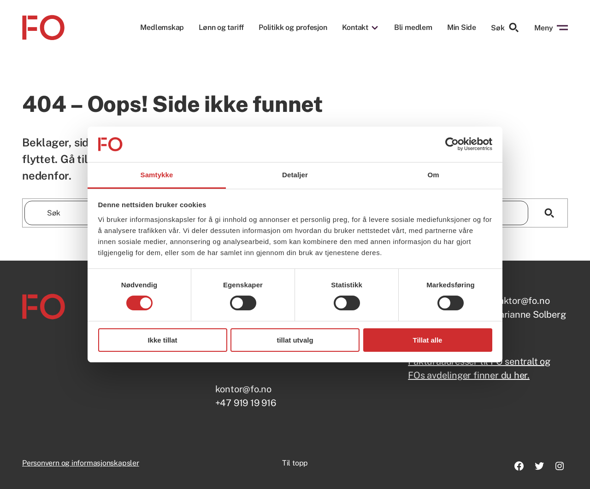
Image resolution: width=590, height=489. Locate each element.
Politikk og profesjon (293, 27)
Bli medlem (413, 27)
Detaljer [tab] (295, 175)
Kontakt (355, 27)
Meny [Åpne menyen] (551, 27)
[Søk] (549, 213)
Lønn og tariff (221, 27)
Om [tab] (433, 175)
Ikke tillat (162, 340)
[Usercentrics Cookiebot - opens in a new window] (452, 144)
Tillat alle (427, 340)
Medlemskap (162, 27)
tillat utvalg (295, 340)
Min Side (461, 27)
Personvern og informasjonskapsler (80, 463)
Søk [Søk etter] (505, 27)
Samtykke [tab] (157, 175)
